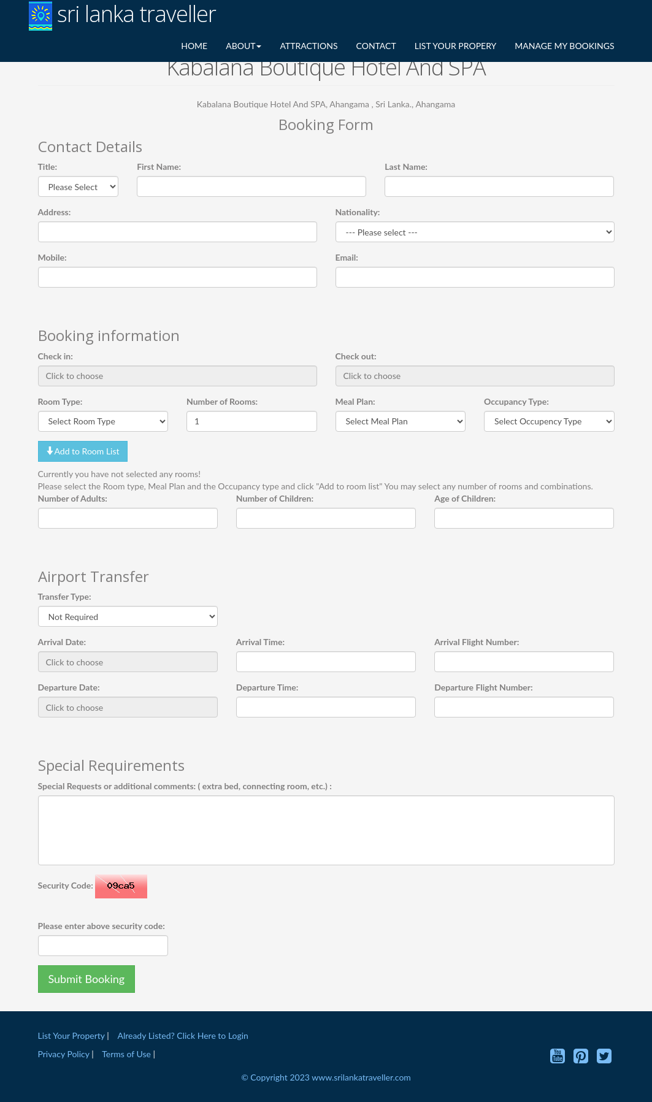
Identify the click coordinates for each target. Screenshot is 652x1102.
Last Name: (406, 166)
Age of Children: (465, 498)
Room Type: (60, 401)
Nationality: (358, 212)
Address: (54, 212)
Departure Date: (69, 687)
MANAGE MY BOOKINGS (564, 45)
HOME (194, 45)
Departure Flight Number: (483, 687)
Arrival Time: (260, 642)
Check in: (55, 356)
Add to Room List (83, 451)
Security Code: (65, 885)
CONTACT (376, 45)
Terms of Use (126, 1054)
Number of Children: (274, 498)
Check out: (356, 356)
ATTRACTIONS (308, 45)
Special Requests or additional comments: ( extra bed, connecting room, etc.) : (185, 786)
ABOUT (243, 45)
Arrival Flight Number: (476, 642)
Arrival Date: (62, 642)
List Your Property (71, 1035)
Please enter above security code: (101, 925)
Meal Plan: (355, 401)
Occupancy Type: (516, 401)
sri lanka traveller (122, 15)
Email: (347, 257)
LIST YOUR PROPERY (456, 45)
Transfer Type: (64, 596)
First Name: (159, 166)
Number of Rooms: (222, 401)
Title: (48, 166)
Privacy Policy (65, 1054)
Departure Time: (267, 687)
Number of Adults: (72, 498)
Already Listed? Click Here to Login (182, 1035)
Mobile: (52, 257)
